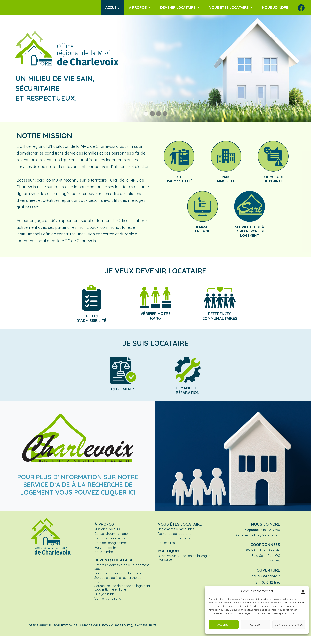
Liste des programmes (110, 543)
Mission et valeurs (107, 529)
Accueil (112, 7)
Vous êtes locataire (229, 7)
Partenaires (166, 543)
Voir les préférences (289, 624)
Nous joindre (275, 7)
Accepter (223, 624)
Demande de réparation (175, 534)
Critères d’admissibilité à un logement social (121, 567)
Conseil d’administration (112, 534)
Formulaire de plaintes (174, 538)
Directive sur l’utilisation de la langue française (184, 557)
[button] (303, 591)
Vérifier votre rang (107, 598)
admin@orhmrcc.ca (265, 535)
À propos (138, 7)
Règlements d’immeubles (176, 529)
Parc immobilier (105, 547)
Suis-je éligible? (105, 594)
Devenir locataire (177, 7)
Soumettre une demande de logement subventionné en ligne (122, 587)
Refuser (255, 624)
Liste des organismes (109, 538)
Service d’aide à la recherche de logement (117, 579)
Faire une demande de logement (118, 573)
